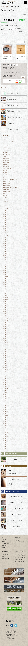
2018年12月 (5, 365)
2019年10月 (5, 346)
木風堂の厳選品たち (6, 551)
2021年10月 (5, 299)
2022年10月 (5, 276)
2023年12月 (5, 253)
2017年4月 (5, 403)
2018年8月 (5, 373)
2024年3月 (5, 249)
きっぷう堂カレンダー (8, 152)
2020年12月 (5, 318)
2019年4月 (5, 357)
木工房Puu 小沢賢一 (7, 181)
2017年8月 (5, 396)
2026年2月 (5, 206)
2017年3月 (5, 405)
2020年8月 (5, 326)
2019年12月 (5, 342)
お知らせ (7, 6)
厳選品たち (16, 459)
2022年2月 (5, 291)
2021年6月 (5, 307)
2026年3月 (5, 205)
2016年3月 (5, 429)
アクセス (4, 541)
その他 (4, 156)
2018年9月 (5, 371)
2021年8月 (5, 303)
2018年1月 (5, 386)
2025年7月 (5, 218)
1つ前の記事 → (21, 41)
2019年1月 (5, 363)
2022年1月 (5, 293)
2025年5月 (5, 222)
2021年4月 (5, 311)
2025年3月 (5, 226)
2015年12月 (5, 432)
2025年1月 (5, 230)
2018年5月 (5, 378)
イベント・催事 (6, 148)
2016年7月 (5, 421)
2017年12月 (5, 388)
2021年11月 (5, 297)
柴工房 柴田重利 (6, 191)
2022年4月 (5, 288)
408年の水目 (5, 139)
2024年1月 (5, 251)
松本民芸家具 (6, 189)
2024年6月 (5, 243)
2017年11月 (5, 390)
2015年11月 (5, 434)
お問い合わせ (5, 545)
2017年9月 (5, 394)
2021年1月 (5, 317)
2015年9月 (5, 438)
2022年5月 (5, 286)
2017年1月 (5, 409)
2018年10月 (5, 369)
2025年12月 (5, 208)
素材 (4, 193)
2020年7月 (5, 328)
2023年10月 (5, 255)
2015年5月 (5, 446)
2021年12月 (5, 295)
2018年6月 (5, 376)
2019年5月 (5, 355)
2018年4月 (5, 380)
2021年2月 (5, 315)
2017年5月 (5, 401)
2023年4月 (5, 264)
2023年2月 (5, 268)
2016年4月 (5, 427)
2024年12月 (5, 232)
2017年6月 (5, 400)
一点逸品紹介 (6, 160)
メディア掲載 (6, 158)
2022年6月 (5, 284)
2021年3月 (5, 313)
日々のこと (5, 176)
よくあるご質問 (5, 543)
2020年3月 (5, 336)
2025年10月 (5, 212)
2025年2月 (5, 228)
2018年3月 (5, 382)
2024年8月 (5, 239)
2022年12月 (5, 272)
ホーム (2, 6)
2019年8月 (5, 349)
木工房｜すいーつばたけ (16, 508)
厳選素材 (5, 164)
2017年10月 (5, 392)
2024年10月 (5, 235)
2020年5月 (5, 332)
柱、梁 (10, 483)
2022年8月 (5, 280)
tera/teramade (5, 143)
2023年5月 (5, 262)
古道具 (10, 484)
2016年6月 (5, 423)
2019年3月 (5, 359)
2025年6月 (5, 220)
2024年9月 (5, 237)
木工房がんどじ (6, 183)
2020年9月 (5, 324)
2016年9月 (5, 417)
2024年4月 (5, 247)
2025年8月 (5, 216)
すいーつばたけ (6, 154)
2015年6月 (5, 444)
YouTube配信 (6, 145)
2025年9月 (5, 214)
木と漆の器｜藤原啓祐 (16, 496)
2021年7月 (5, 305)
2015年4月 (5, 448)
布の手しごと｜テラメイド (16, 502)
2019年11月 (5, 344)
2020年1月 (5, 340)
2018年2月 (5, 384)
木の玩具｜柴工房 (16, 514)
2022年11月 (5, 274)
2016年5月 (5, 425)
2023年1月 (5, 270)
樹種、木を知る (12, 473)
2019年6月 (5, 353)
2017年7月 (5, 398)
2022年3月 (5, 290)
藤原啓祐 (5, 195)
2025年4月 (5, 224)
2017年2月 (5, 407)
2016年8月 (5, 419)
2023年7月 (5, 259)
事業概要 (4, 547)
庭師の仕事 (5, 170)
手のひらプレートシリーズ (9, 172)
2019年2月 (5, 361)
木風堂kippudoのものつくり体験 (10, 187)
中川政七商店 (6, 162)
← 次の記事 (7, 41)
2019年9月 (5, 347)
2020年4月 (5, 334)
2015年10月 (5, 436)
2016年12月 (5, 411)
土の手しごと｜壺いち (16, 520)
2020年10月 (5, 322)
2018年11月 (5, 367)
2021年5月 (5, 309)
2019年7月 (5, 351)
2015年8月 (5, 440)
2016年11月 (5, 413)
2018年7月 (5, 374)
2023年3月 (5, 266)
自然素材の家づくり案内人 (20, 541)
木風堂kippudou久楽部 (8, 185)
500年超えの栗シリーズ (8, 141)
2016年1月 (5, 430)
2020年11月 (5, 320)
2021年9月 (5, 301)
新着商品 (5, 174)
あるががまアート (7, 147)
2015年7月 (5, 442)
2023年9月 (5, 257)
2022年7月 (5, 282)
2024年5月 (5, 245)
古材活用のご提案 (5, 558)
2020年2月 (5, 338)
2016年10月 (5, 415)
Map (23, 77)
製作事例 (5, 197)
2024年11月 (5, 234)
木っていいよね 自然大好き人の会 (10, 179)
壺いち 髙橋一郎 (7, 168)
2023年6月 (5, 261)
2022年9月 (5, 278)
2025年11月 (5, 210)
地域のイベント (6, 166)
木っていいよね (6, 177)
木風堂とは (17, 540)
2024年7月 (5, 241)
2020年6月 (5, 330)
